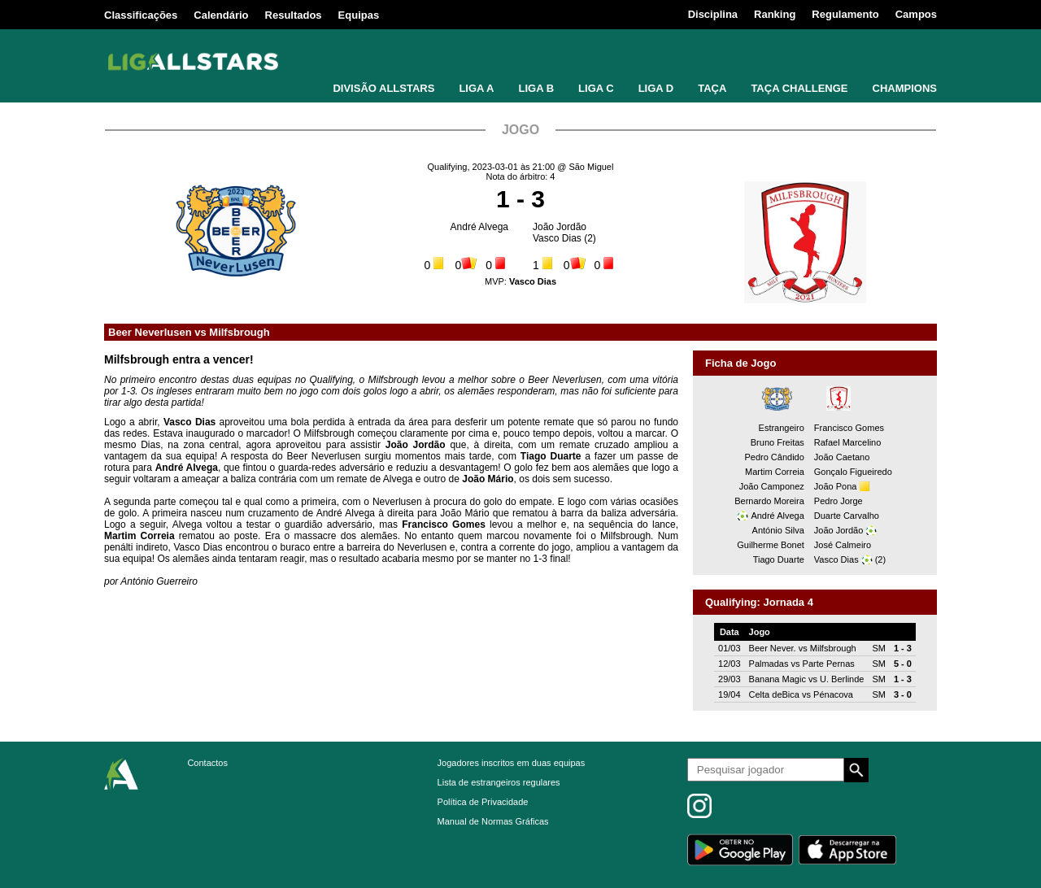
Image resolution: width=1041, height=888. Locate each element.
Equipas (359, 15)
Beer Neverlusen (150, 332)
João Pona (835, 486)
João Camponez (771, 486)
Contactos (207, 763)
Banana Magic (777, 679)
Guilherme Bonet (770, 545)
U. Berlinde (842, 679)
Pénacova (833, 694)
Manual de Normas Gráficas (493, 821)
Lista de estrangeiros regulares (499, 782)
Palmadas (769, 663)
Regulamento (845, 14)
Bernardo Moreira (769, 501)
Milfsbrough (239, 332)
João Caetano (842, 457)
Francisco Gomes (849, 428)
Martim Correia (774, 472)
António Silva (778, 530)
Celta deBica (774, 694)
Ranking (774, 14)
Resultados (293, 15)
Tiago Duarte (778, 559)
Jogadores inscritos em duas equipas (512, 763)
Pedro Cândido (774, 457)
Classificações (140, 15)
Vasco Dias (557, 238)
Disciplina (713, 14)
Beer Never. (772, 648)
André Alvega (479, 227)
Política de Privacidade (483, 802)
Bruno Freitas (777, 442)
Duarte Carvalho (846, 515)
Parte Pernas (829, 663)
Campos (916, 14)
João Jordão (559, 227)
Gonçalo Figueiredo (853, 472)
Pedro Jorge (838, 501)
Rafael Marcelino (848, 442)
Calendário (221, 15)
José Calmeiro (842, 545)
